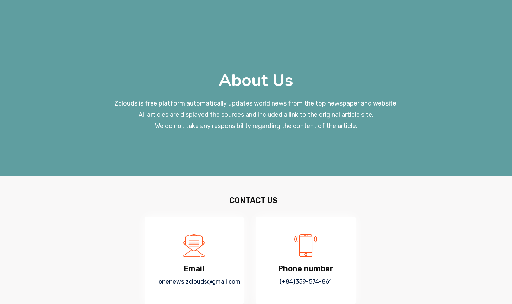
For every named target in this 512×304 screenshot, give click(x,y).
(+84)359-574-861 (306, 281)
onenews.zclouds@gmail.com (200, 281)
